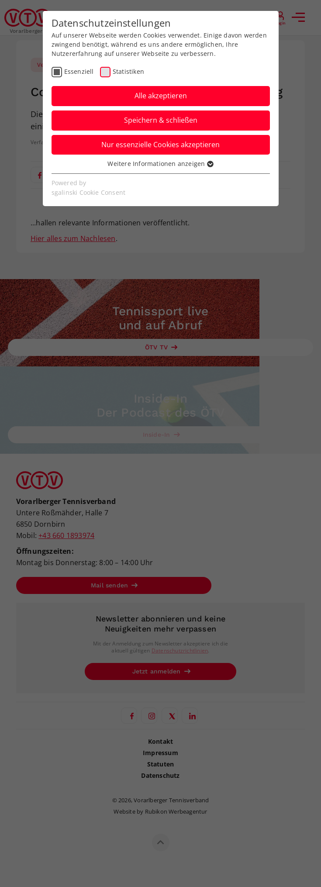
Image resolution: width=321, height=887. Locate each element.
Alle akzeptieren (161, 95)
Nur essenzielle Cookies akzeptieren (160, 144)
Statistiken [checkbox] (128, 71)
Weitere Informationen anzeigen (160, 163)
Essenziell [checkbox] (79, 71)
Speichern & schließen (160, 120)
